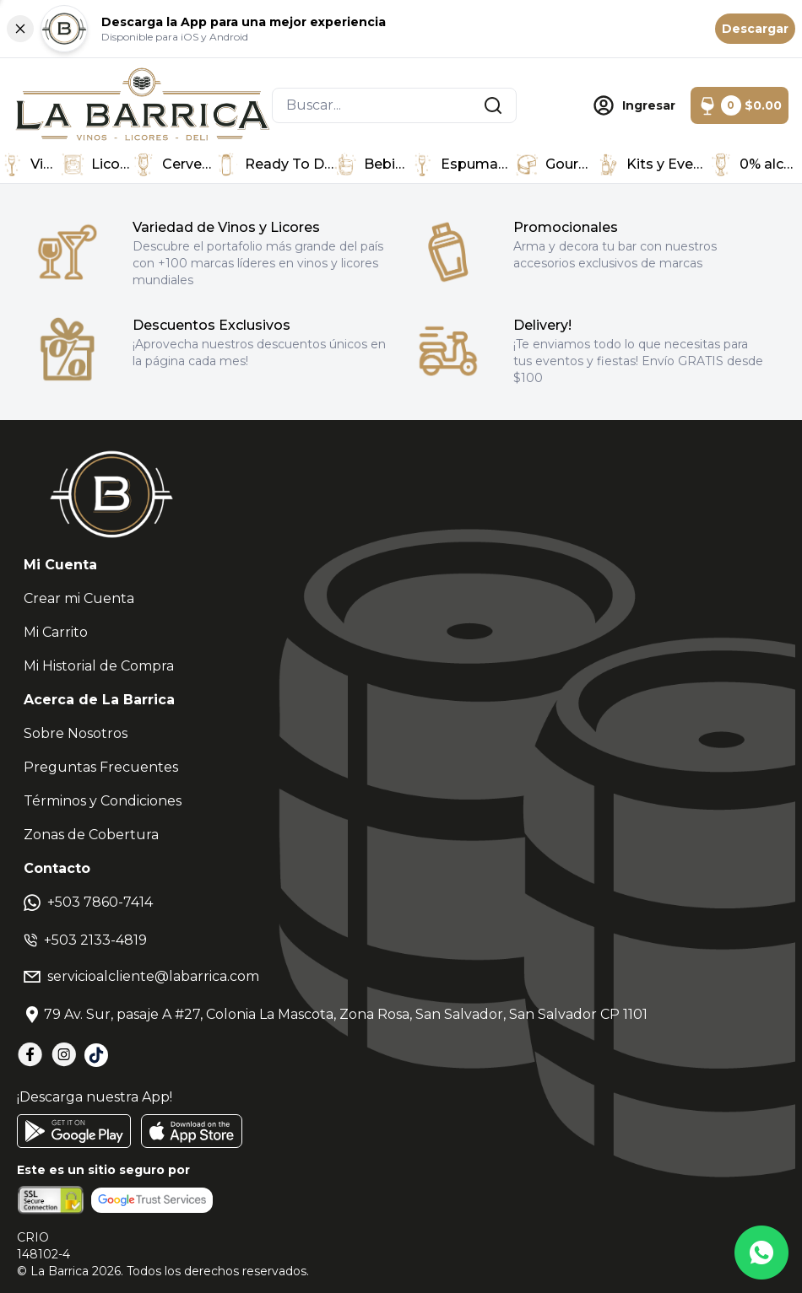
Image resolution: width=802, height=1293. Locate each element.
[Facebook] (30, 1054)
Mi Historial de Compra (99, 666)
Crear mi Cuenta (79, 598)
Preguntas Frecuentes (101, 767)
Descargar (755, 28)
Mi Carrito (56, 632)
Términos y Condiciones (103, 801)
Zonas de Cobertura (91, 835)
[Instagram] (64, 1054)
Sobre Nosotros (75, 733)
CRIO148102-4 (43, 1246)
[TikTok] (96, 1055)
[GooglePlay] (74, 1131)
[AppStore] (191, 1131)
